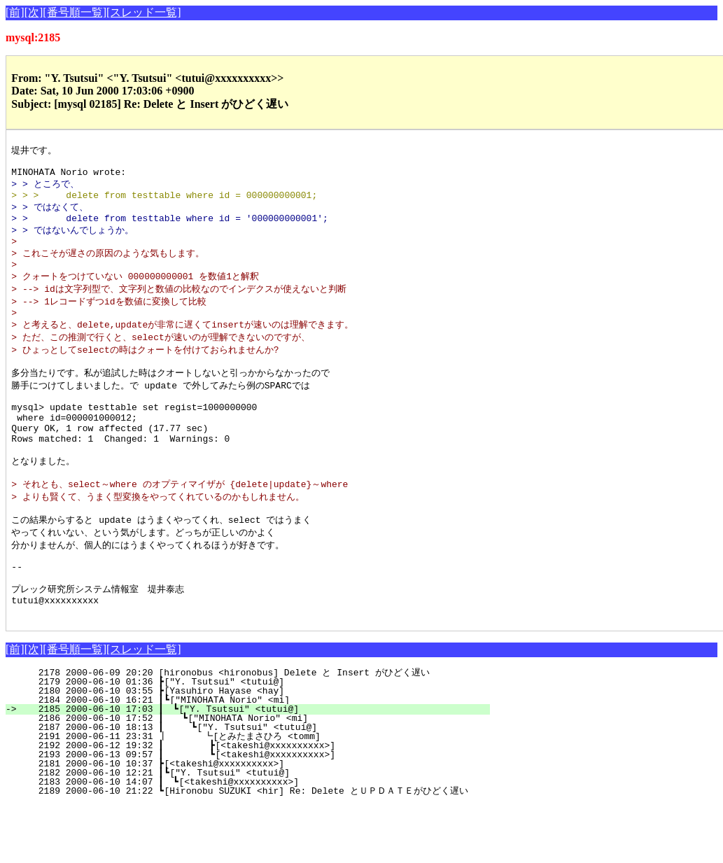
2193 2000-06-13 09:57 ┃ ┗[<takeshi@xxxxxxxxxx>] (252, 812)
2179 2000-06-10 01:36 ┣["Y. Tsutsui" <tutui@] (259, 740)
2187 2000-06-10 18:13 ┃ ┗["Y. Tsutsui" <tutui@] (254, 785)
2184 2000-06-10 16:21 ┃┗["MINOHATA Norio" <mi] (256, 758)
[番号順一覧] (74, 12)
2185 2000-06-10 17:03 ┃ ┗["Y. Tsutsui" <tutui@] (255, 767)
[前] (15, 12)
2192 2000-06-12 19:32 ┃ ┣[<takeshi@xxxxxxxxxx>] (252, 803)
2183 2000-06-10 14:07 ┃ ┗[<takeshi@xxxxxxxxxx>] (255, 840)
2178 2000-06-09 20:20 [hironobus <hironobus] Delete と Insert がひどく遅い (255, 730)
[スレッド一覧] (143, 12)
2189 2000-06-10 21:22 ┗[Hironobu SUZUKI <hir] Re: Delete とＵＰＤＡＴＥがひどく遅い (247, 849)
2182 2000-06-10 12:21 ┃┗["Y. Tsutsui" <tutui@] (256, 831)
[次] (33, 12)
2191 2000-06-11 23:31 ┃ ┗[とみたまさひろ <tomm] (246, 794)
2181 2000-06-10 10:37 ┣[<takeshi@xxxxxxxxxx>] (259, 821)
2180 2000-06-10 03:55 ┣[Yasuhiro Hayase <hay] (259, 749)
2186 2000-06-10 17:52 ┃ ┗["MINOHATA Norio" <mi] (255, 776)
